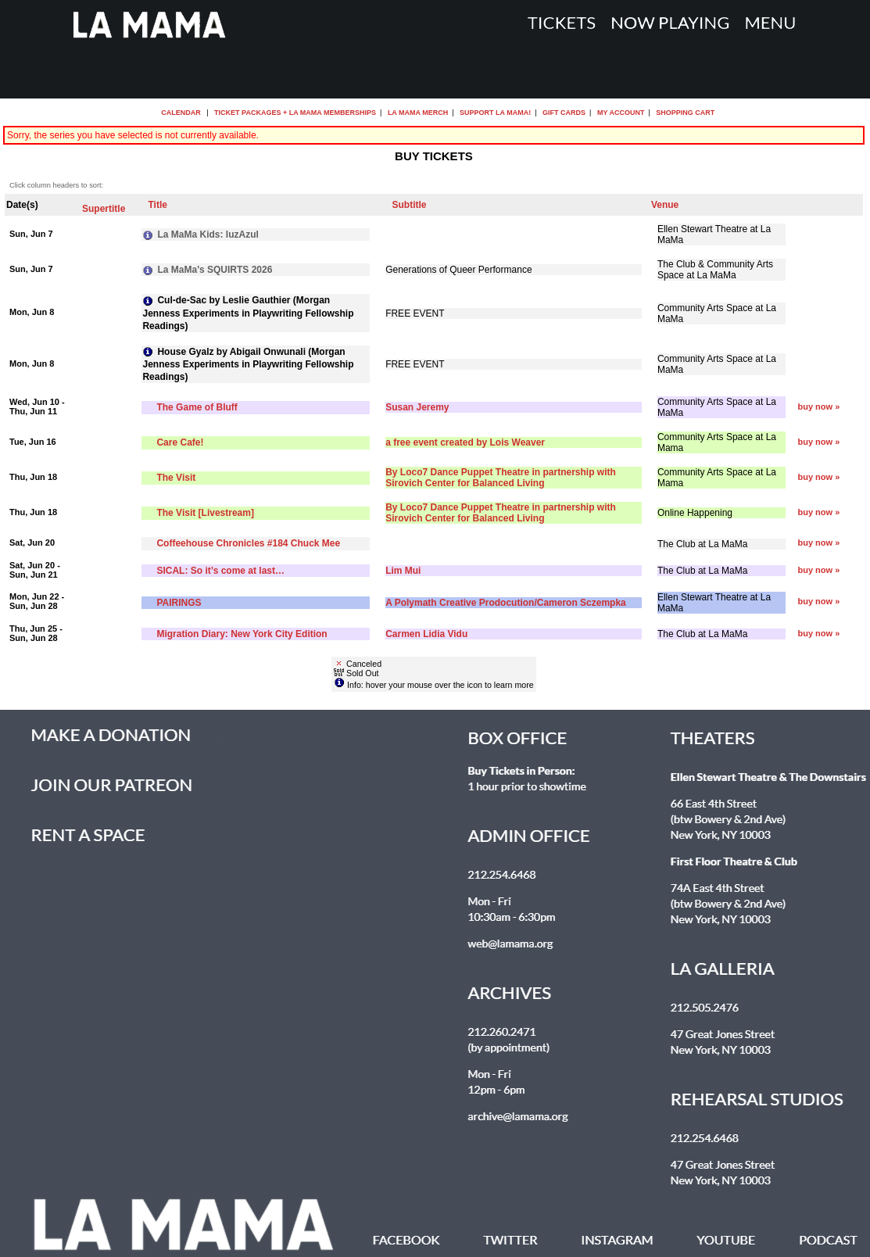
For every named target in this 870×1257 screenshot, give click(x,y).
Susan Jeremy (417, 407)
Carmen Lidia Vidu (426, 633)
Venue (664, 204)
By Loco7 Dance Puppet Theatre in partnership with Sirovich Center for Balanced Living (500, 478)
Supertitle (103, 208)
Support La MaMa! (495, 112)
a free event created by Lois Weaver (465, 442)
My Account (619, 112)
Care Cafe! (179, 442)
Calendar (181, 112)
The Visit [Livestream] (205, 512)
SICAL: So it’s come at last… (220, 570)
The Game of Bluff (196, 407)
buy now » (819, 406)
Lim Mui (403, 570)
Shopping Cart (685, 112)
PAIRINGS (178, 602)
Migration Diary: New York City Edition (241, 633)
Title (157, 204)
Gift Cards (563, 112)
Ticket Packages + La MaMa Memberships (295, 112)
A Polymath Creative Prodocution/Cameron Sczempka (505, 602)
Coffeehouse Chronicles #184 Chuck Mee (248, 543)
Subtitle (409, 204)
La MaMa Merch (418, 112)
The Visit (175, 477)
